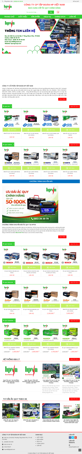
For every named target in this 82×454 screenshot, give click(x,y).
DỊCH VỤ (47, 17)
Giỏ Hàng (58, 12)
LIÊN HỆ (72, 17)
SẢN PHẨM (35, 17)
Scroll (79, 450)
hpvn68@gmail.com (9, 449)
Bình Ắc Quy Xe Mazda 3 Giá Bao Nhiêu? (31, 420)
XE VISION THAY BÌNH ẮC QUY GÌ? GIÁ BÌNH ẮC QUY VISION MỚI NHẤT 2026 (71, 421)
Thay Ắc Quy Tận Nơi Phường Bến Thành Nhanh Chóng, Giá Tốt (31, 382)
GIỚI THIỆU (22, 17)
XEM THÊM (62, 99)
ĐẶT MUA (13, 129)
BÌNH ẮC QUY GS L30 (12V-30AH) (12, 133)
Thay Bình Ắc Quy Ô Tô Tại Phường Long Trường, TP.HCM (51, 382)
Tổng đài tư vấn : (12, 1)
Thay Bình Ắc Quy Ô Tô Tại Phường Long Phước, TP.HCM (71, 382)
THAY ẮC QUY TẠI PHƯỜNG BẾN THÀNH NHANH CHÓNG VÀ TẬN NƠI (11, 382)
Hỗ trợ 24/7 (76, 1)
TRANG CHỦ (9, 17)
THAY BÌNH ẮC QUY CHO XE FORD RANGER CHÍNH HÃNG (51, 420)
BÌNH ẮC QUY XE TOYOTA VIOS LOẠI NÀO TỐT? (11, 420)
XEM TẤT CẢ (74, 106)
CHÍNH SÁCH (60, 17)
